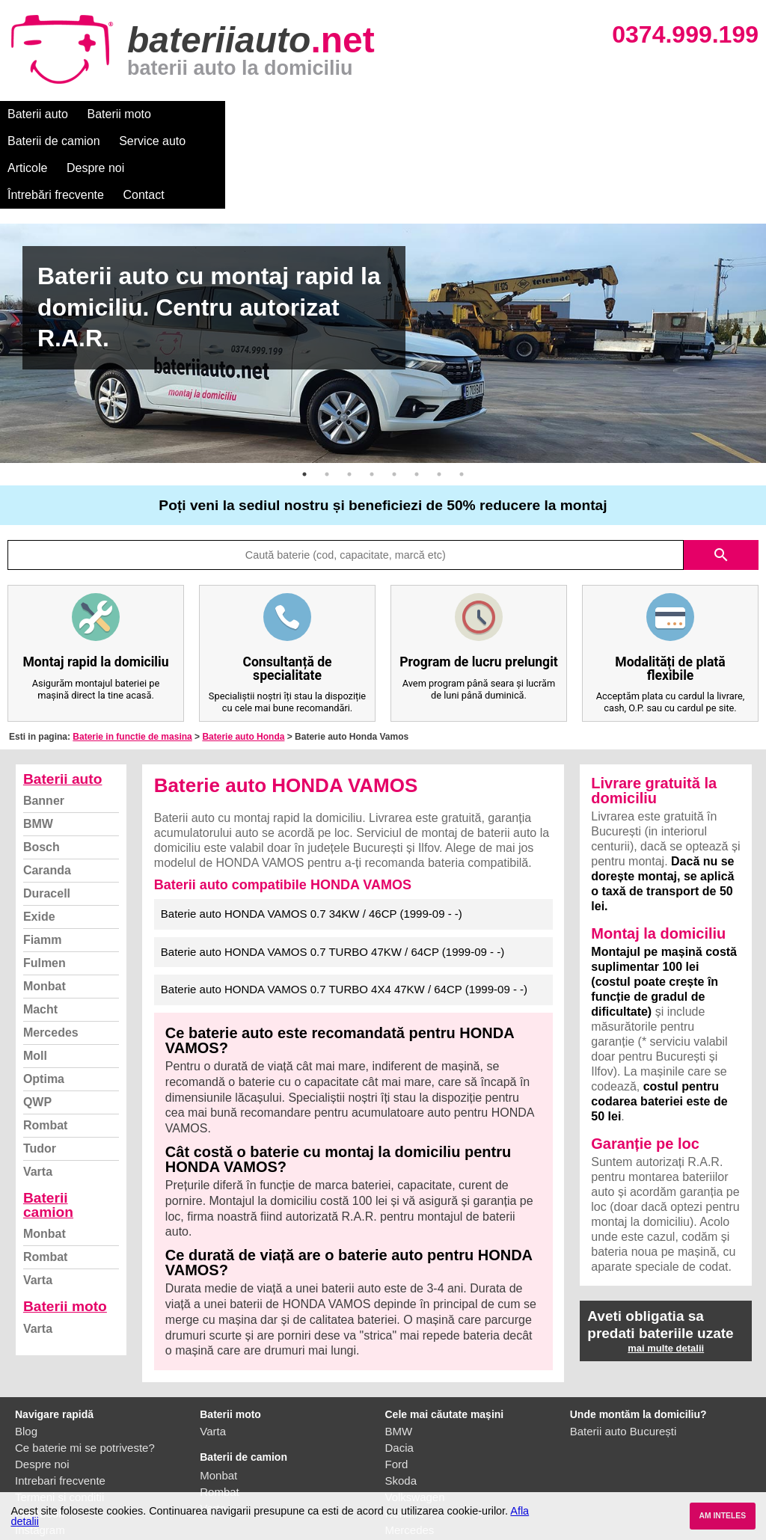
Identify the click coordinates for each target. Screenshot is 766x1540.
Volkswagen (415, 1416)
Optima (43, 998)
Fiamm (42, 859)
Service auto (315, 114)
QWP (37, 1021)
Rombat (45, 1044)
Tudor (39, 1067)
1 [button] (304, 393)
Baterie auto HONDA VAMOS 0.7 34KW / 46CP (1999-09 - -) (311, 832)
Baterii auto (37, 114)
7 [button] (439, 393)
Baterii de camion (216, 114)
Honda (401, 1482)
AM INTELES (722, 1516)
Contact (635, 114)
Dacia (399, 1366)
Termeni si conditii (59, 1416)
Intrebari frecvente (60, 1399)
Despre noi (455, 114)
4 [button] (371, 393)
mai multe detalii (666, 1267)
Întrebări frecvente (547, 114)
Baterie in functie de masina (132, 656)
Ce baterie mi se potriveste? (85, 1366)
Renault (404, 1432)
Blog (26, 1350)
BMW (38, 743)
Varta (37, 1091)
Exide (39, 835)
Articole (387, 114)
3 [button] (349, 393)
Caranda (47, 789)
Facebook (39, 1432)
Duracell (46, 812)
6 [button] (416, 393)
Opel (397, 1465)
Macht (40, 928)
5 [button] (394, 393)
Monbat (44, 905)
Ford (396, 1383)
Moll (35, 975)
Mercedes (51, 951)
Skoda (401, 1399)
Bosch (41, 766)
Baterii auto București (623, 1350)
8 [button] (461, 393)
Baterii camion (48, 1124)
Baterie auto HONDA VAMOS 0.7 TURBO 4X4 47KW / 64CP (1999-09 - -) (344, 908)
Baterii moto (119, 114)
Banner (43, 720)
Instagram (40, 1449)
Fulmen (44, 882)
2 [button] (326, 393)
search (721, 474)
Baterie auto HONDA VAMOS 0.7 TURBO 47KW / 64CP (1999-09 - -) (332, 871)
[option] (383, 262)
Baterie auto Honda (243, 656)
